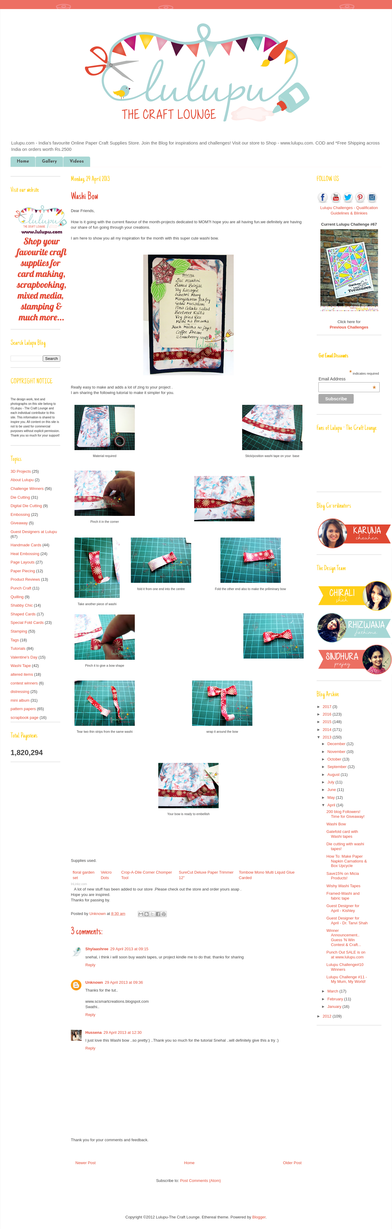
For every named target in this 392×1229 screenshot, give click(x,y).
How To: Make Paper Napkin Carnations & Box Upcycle (346, 861)
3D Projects (21, 471)
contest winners (24, 683)
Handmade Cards (26, 545)
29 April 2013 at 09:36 (124, 982)
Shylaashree (97, 949)
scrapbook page (25, 717)
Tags (15, 640)
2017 (328, 706)
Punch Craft (21, 588)
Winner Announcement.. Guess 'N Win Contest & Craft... (343, 937)
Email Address (347, 378)
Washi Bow (336, 824)
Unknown (98, 913)
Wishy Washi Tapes (343, 886)
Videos (77, 161)
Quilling (17, 597)
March (333, 991)
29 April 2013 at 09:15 (129, 949)
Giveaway (19, 523)
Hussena (93, 1032)
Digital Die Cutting (26, 505)
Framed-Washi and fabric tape (342, 895)
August (334, 774)
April (332, 805)
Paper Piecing (23, 571)
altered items (22, 674)
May (331, 797)
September (337, 766)
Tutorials (18, 648)
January (335, 1006)
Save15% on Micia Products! (342, 876)
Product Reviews (25, 579)
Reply (90, 965)
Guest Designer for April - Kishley (342, 908)
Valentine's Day (24, 657)
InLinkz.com (79, 884)
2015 (328, 721)
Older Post (292, 1163)
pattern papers (23, 709)
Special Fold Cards (27, 622)
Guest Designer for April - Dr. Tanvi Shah (347, 920)
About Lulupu (22, 480)
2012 (328, 1016)
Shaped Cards (23, 614)
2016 (328, 714)
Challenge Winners (27, 488)
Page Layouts (23, 562)
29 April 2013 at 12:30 (122, 1032)
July (331, 782)
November (337, 751)
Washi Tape (21, 665)
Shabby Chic (22, 605)
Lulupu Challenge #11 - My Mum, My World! (346, 979)
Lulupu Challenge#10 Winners (344, 967)
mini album (20, 700)
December (337, 744)
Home (23, 161)
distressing (20, 691)
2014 (328, 729)
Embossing (20, 514)
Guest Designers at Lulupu (34, 531)
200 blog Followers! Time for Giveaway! (345, 814)
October (335, 759)
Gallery (49, 161)
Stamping (19, 631)
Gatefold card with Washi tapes (342, 834)
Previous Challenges (349, 327)
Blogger (259, 1217)
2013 (328, 737)
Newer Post (85, 1163)
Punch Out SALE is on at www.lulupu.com (345, 954)
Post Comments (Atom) (200, 1180)
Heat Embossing (25, 553)
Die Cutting (20, 497)
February (335, 999)
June (332, 789)
